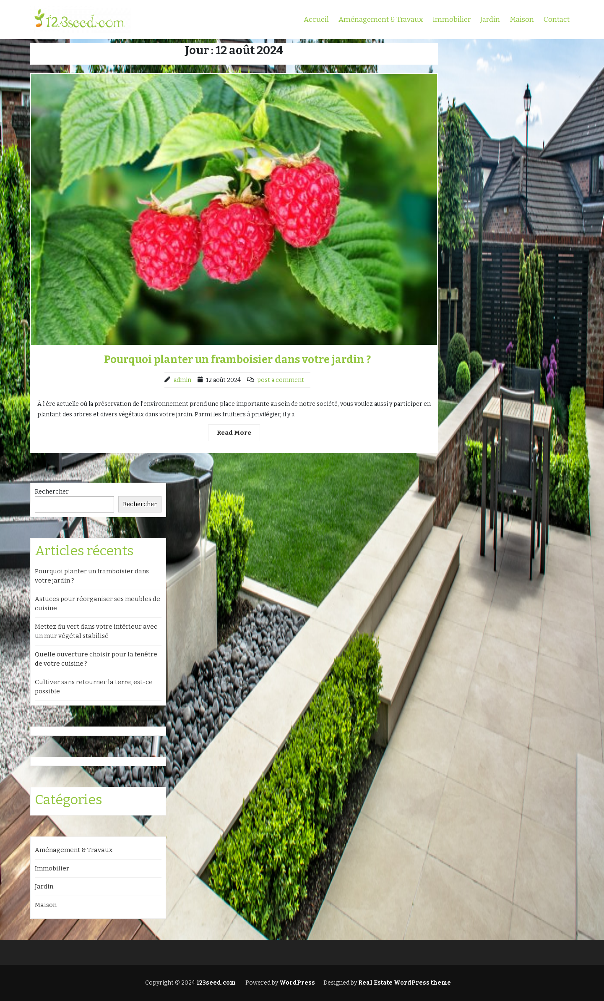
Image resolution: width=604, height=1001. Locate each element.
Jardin (490, 19)
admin (182, 380)
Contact (557, 19)
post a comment (280, 380)
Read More (234, 432)
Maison (522, 19)
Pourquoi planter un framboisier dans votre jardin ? (237, 359)
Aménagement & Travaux (380, 19)
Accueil (316, 19)
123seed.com (215, 982)
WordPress (297, 982)
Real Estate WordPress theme (404, 982)
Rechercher (52, 491)
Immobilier (451, 19)
